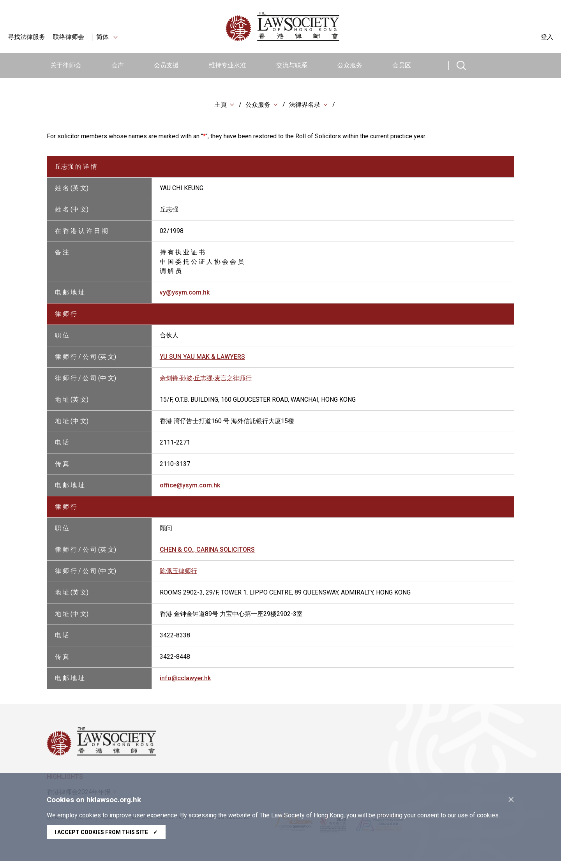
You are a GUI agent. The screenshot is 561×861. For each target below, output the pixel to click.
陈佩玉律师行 (178, 572)
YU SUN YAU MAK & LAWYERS (202, 358)
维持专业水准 (227, 65)
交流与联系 (291, 65)
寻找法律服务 (26, 37)
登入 (547, 37)
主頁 (220, 105)
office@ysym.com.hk (190, 486)
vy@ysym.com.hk (185, 294)
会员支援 (166, 65)
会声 (117, 65)
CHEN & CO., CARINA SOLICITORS (207, 551)
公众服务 (349, 65)
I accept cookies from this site (106, 832)
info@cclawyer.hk (185, 679)
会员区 (401, 65)
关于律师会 (65, 65)
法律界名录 (304, 105)
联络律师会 (68, 37)
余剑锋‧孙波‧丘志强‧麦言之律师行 (206, 379)
